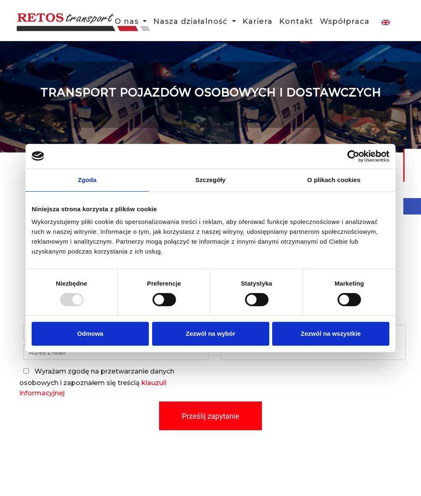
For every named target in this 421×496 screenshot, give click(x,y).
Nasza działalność (191, 22)
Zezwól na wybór (210, 333)
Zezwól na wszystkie (331, 333)
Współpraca (345, 22)
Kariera (258, 22)
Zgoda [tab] (87, 179)
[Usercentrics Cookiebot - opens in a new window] (353, 156)
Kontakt (296, 22)
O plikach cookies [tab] (333, 179)
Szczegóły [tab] (210, 179)
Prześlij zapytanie (210, 416)
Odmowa (90, 333)
